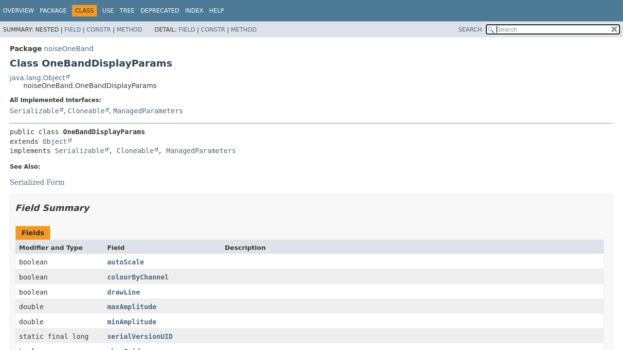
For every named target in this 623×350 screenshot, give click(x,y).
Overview (18, 10)
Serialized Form (37, 182)
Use (108, 10)
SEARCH (470, 29)
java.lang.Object (37, 78)
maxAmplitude (131, 307)
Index (194, 10)
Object (54, 141)
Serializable (34, 111)
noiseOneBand (68, 48)
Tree (127, 10)
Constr (99, 29)
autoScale (125, 262)
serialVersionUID (140, 336)
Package (53, 10)
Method (130, 29)
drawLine (123, 292)
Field (72, 29)
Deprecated (160, 10)
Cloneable (86, 111)
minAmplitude (131, 322)
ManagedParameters (148, 111)
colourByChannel (137, 277)
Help (216, 10)
